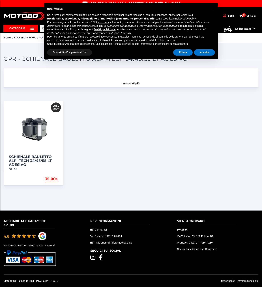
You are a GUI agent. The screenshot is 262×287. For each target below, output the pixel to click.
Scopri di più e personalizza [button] (69, 52)
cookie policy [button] (188, 18)
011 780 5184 (114, 236)
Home (7, 37)
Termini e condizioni (247, 280)
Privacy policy (227, 280)
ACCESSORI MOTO (25, 37)
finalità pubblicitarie (104, 29)
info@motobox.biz (121, 242)
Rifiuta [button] (183, 52)
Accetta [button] (204, 52)
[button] (213, 9)
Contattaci (101, 229)
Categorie (17, 28)
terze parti (103, 22)
